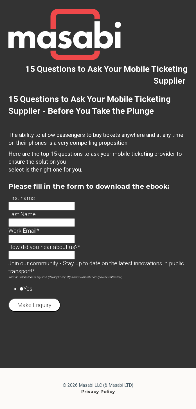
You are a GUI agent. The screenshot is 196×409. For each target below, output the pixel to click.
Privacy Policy (98, 391)
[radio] (104, 289)
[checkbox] (98, 289)
